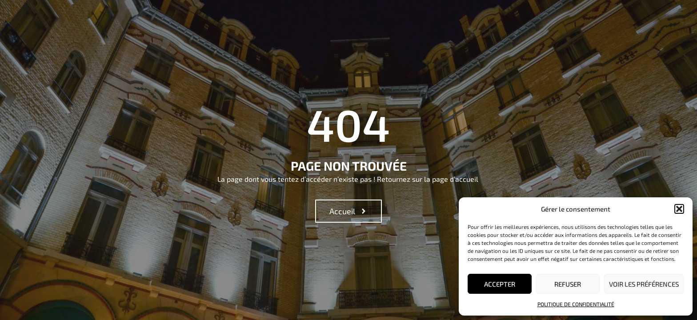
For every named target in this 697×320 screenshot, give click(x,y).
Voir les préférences (644, 284)
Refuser (567, 284)
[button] (679, 208)
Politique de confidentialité (575, 304)
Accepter (499, 284)
